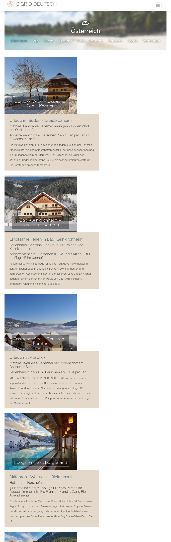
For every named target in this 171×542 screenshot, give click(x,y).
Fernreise (65, 41)
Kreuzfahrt (96, 41)
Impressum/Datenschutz (103, 508)
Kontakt (71, 508)
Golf (80, 41)
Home (58, 508)
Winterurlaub (151, 41)
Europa (49, 41)
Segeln (132, 41)
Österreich (115, 41)
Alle (35, 41)
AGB (82, 508)
